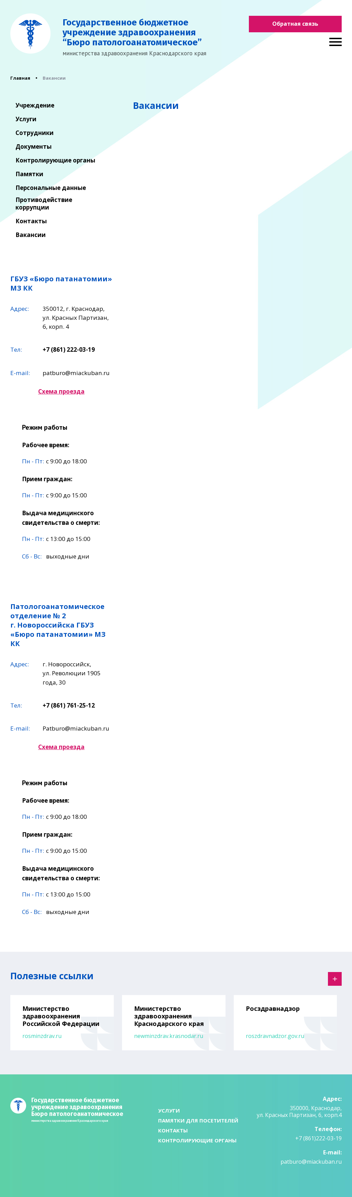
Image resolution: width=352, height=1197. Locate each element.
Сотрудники (34, 133)
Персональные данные (50, 188)
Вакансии (30, 235)
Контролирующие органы (55, 160)
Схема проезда (61, 391)
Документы (33, 146)
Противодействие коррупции (43, 203)
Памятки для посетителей (198, 1120)
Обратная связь (295, 23)
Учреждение (34, 105)
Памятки (29, 174)
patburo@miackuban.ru (76, 373)
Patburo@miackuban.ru (76, 728)
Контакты (31, 221)
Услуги (25, 119)
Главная (20, 78)
